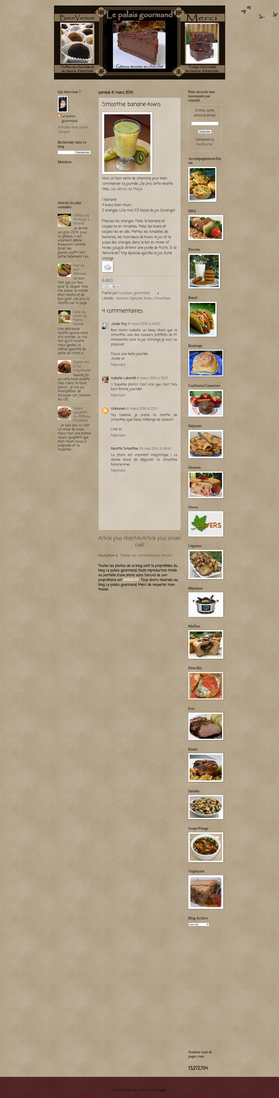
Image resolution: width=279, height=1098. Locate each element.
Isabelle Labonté (123, 378)
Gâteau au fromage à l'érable (81, 219)
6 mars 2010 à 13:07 (152, 378)
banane (122, 298)
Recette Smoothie (124, 448)
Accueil (139, 542)
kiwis (148, 298)
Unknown (118, 408)
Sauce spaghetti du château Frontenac (81, 414)
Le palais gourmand (135, 293)
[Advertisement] (101, 81)
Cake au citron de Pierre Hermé (80, 318)
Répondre (118, 364)
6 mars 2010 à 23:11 (142, 408)
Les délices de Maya (126, 189)
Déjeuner (136, 298)
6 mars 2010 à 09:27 (144, 324)
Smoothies (162, 298)
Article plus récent (117, 538)
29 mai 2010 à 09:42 (155, 448)
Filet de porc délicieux (79, 269)
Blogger (160, 1090)
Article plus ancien (161, 538)
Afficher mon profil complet (73, 130)
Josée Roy (119, 324)
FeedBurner (204, 144)
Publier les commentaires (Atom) (146, 555)
